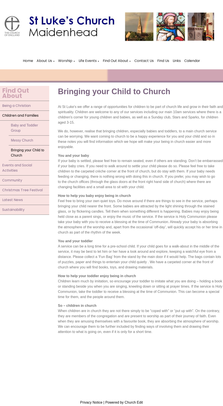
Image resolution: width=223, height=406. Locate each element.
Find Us (163, 60)
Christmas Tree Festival (22, 190)
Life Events (88, 60)
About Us (44, 60)
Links (177, 60)
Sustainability (13, 209)
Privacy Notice (91, 402)
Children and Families (20, 115)
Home (28, 60)
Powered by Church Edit (124, 402)
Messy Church (22, 140)
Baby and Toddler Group (24, 127)
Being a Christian (16, 105)
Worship (65, 60)
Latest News (12, 199)
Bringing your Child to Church (27, 152)
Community (12, 180)
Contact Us (144, 60)
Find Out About (115, 60)
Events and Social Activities (17, 168)
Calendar (192, 60)
